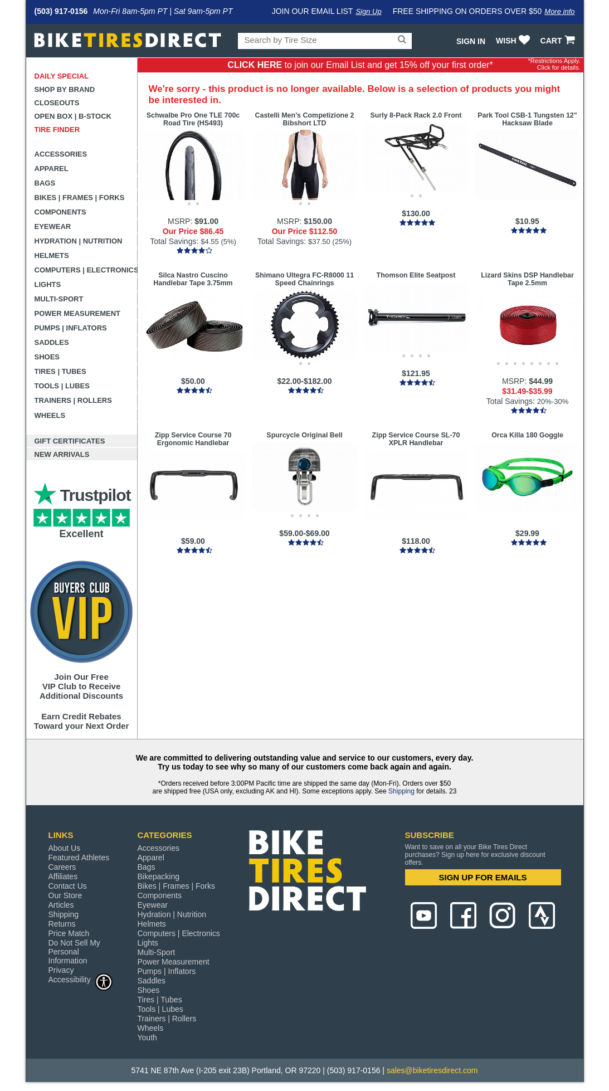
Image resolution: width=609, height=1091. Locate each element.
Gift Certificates (70, 441)
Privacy (61, 970)
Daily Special (62, 76)
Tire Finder (57, 129)
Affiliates (63, 876)
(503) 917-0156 (61, 11)
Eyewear (53, 226)
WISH (514, 40)
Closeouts (57, 103)
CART (559, 40)
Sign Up (368, 11)
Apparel (52, 168)
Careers (62, 867)
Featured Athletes (79, 857)
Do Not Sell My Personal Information (74, 951)
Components (60, 212)
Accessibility (80, 979)
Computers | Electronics (86, 270)
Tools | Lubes (62, 386)
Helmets (52, 255)
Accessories (61, 154)
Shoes (47, 357)
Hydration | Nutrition (79, 241)
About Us (64, 848)
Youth (147, 1037)
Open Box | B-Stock (73, 116)
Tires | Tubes (60, 371)
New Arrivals (62, 454)
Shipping (401, 791)
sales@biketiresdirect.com (432, 1070)
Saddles (52, 342)
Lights (48, 284)
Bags (45, 183)
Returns (62, 923)
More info (559, 11)
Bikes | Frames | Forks (80, 197)
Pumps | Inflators (71, 328)
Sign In (470, 41)
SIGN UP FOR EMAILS (483, 877)
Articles (61, 904)
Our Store (65, 895)
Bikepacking (159, 876)
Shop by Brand (65, 89)
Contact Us (67, 885)
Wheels (50, 415)
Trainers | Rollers (73, 400)
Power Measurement (78, 313)
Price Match (69, 933)
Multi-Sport (59, 299)
